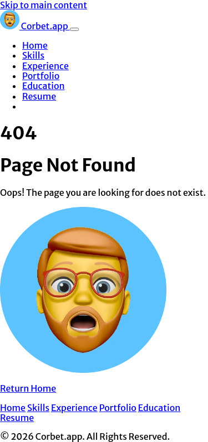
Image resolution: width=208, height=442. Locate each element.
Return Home (28, 388)
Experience (45, 65)
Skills (33, 55)
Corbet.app (35, 26)
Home (35, 45)
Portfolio (40, 75)
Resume (39, 96)
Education (43, 85)
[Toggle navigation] (74, 29)
